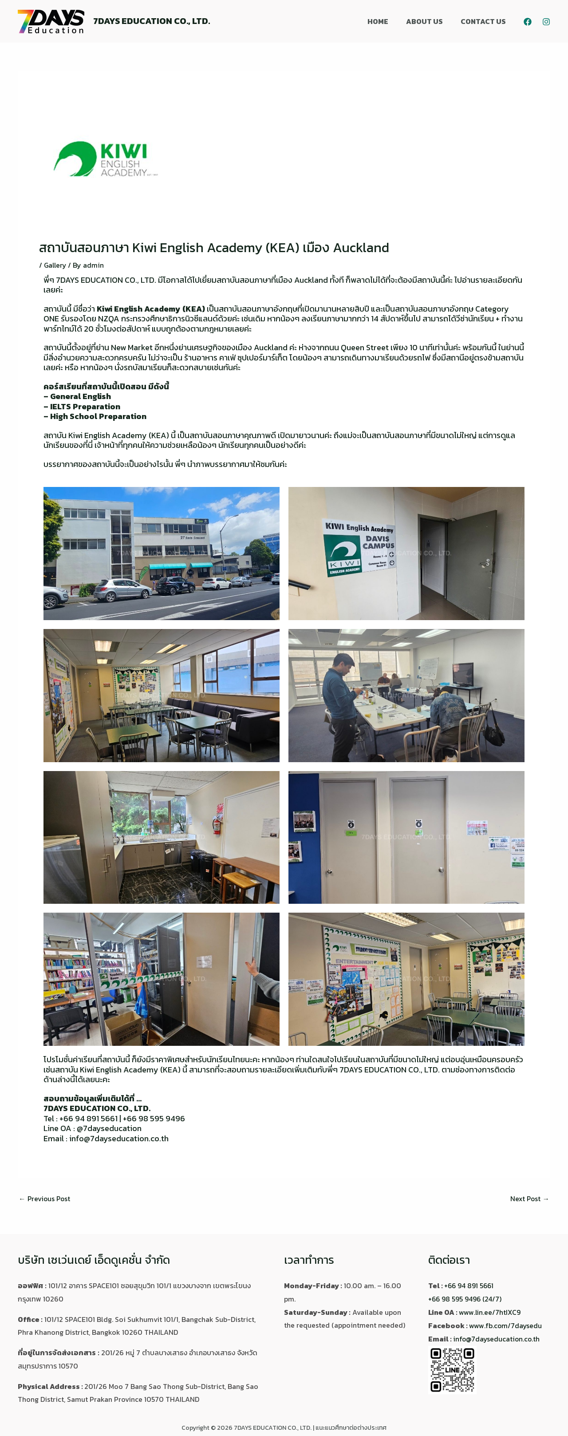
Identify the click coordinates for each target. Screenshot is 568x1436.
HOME (386, 21)
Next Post (529, 1198)
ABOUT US (429, 21)
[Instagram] (546, 22)
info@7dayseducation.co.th (497, 1338)
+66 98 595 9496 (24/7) (466, 1299)
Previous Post (45, 1198)
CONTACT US (485, 21)
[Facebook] (528, 22)
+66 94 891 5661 (469, 1285)
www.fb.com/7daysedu (506, 1325)
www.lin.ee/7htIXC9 (490, 1312)
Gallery (56, 265)
